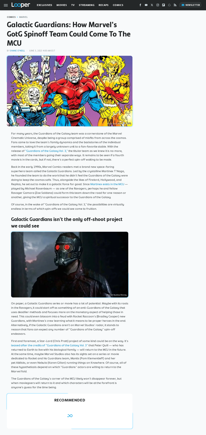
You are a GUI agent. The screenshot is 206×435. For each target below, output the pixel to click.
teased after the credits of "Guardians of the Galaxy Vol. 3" (49, 345)
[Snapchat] (169, 6)
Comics (118, 5)
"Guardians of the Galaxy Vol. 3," (46, 151)
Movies (61, 5)
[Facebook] (140, 6)
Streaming (86, 5)
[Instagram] (157, 6)
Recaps (104, 5)
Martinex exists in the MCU (107, 184)
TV (73, 5)
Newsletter (190, 5)
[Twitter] (152, 6)
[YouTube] (146, 6)
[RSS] (175, 6)
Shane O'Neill (17, 50)
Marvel (23, 17)
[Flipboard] (163, 6)
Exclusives (44, 5)
